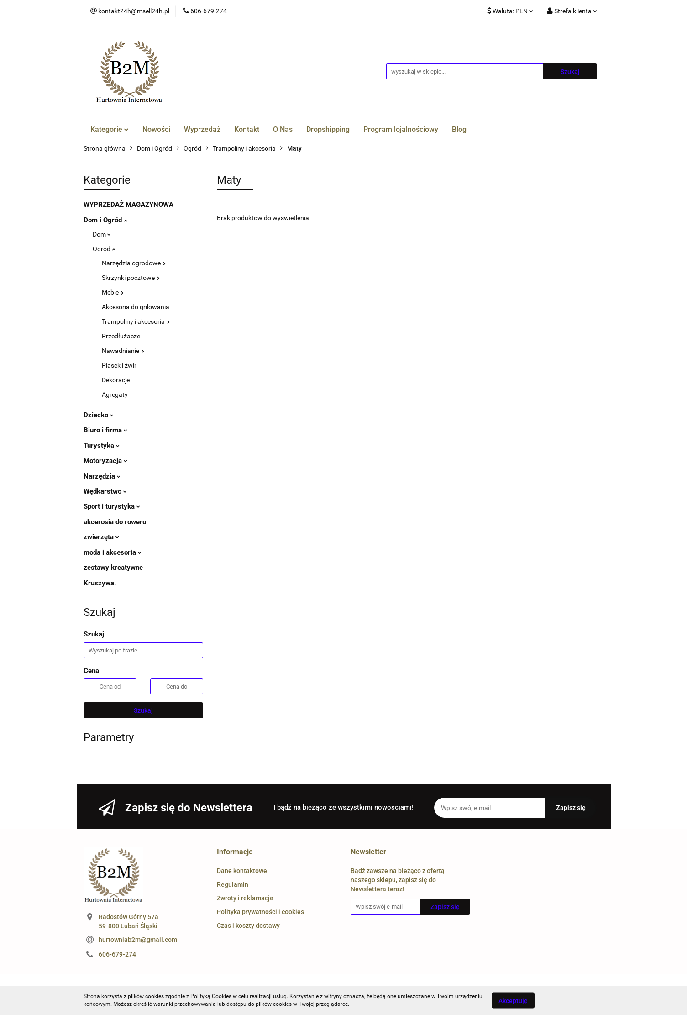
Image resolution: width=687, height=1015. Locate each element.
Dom (102, 234)
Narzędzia (102, 476)
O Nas (283, 129)
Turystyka (102, 446)
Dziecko (99, 415)
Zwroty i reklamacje (245, 898)
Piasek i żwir (119, 365)
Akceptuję (513, 1000)
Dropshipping (328, 129)
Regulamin (232, 884)
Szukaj (143, 710)
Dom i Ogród (105, 220)
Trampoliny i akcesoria (136, 321)
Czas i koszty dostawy (248, 925)
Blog (459, 129)
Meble (113, 292)
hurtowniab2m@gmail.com (138, 939)
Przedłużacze (121, 336)
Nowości (156, 129)
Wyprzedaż (202, 129)
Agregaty (115, 394)
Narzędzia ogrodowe (134, 263)
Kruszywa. (100, 583)
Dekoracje (116, 380)
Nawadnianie (123, 350)
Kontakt (246, 129)
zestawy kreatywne (113, 567)
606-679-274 (117, 954)
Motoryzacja (105, 461)
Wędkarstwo (105, 491)
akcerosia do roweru (115, 522)
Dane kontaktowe (242, 870)
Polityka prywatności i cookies (260, 911)
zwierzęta (101, 537)
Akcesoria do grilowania (135, 306)
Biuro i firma (105, 430)
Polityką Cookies (210, 996)
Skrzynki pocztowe (131, 277)
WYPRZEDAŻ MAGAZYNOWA (128, 204)
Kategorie (109, 129)
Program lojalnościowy (400, 129)
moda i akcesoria (113, 552)
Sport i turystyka (112, 506)
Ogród (104, 248)
